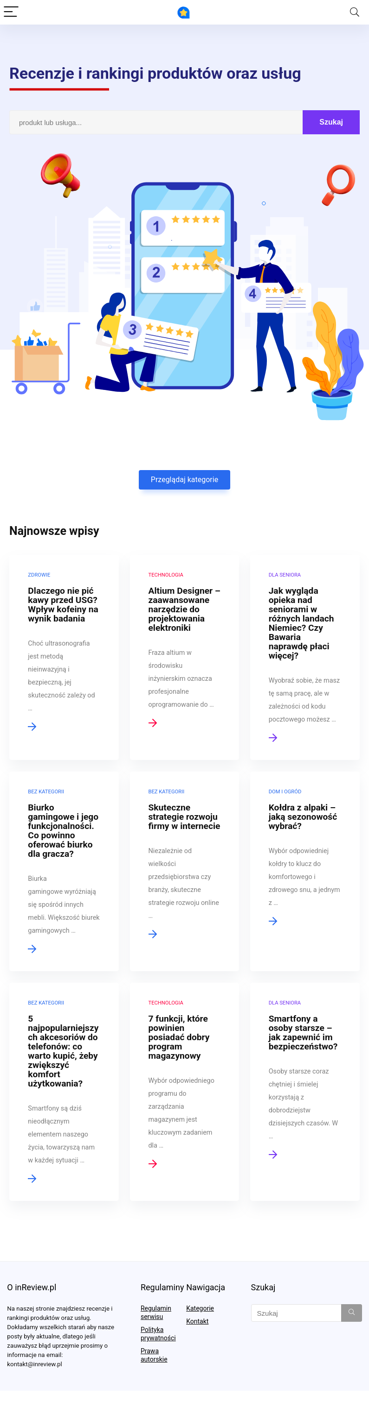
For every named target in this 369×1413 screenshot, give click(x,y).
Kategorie (200, 1308)
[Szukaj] (351, 1313)
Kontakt (197, 1321)
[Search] (354, 12)
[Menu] (11, 12)
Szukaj (331, 122)
